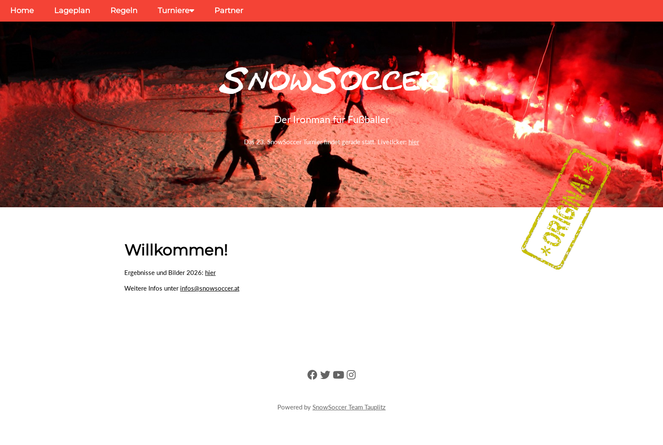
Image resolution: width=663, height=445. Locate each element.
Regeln (123, 10)
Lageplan (72, 10)
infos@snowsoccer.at (209, 288)
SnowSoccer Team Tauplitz (349, 407)
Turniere (176, 10)
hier (413, 142)
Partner (228, 10)
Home (22, 10)
